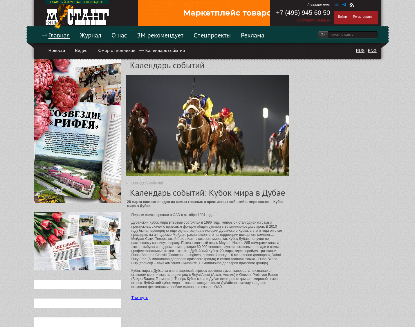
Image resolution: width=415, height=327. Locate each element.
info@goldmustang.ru (313, 20)
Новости (56, 50)
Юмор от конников (117, 50)
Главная (59, 35)
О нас (119, 35)
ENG (372, 50)
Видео (81, 50)
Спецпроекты (212, 35)
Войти (342, 16)
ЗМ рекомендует (160, 35)
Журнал (90, 35)
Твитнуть (139, 297)
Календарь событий (165, 50)
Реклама (252, 35)
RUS (360, 50)
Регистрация (362, 16)
